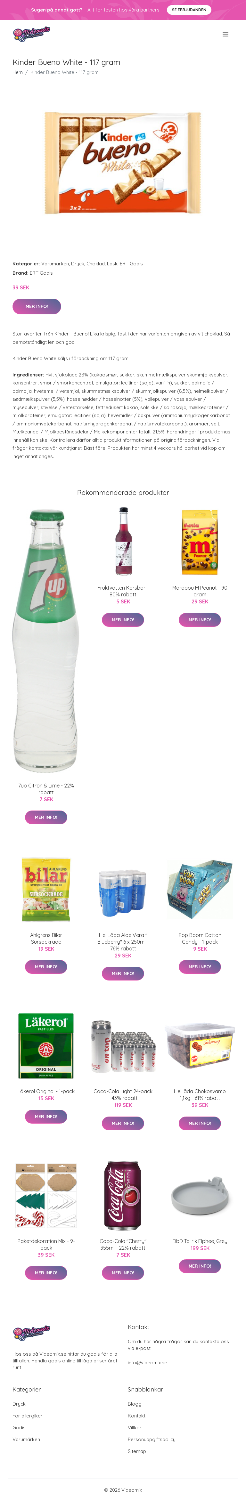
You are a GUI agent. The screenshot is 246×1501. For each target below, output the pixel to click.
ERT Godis (131, 264)
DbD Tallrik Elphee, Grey (200, 1241)
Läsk (112, 264)
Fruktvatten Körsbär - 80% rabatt (123, 591)
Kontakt (136, 1416)
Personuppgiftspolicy (152, 1439)
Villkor (135, 1427)
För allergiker (27, 1416)
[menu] (226, 34)
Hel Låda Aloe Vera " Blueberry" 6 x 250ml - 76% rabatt (123, 942)
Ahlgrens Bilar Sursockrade (46, 938)
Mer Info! (37, 306)
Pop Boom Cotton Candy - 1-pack (200, 938)
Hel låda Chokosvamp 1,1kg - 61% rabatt (200, 1094)
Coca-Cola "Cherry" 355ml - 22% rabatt (123, 1244)
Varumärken (55, 264)
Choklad (95, 264)
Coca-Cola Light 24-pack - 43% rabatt (123, 1094)
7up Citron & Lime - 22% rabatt (46, 788)
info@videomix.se (147, 1363)
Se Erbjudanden (189, 9)
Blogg (135, 1404)
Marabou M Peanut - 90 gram (199, 591)
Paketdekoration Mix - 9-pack (46, 1244)
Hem (17, 72)
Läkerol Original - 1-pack (46, 1091)
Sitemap (137, 1451)
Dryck (77, 264)
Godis (19, 1427)
